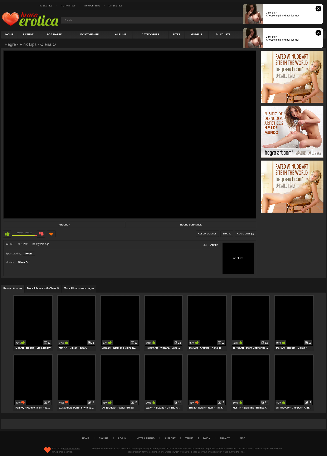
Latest (28, 34)
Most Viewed (89, 34)
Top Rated (54, 34)
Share (227, 233)
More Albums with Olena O (43, 288)
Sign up (103, 438)
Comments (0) (245, 233)
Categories (150, 34)
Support (169, 438)
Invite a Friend (145, 438)
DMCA (206, 438)
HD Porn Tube (68, 5)
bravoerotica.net (71, 448)
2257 (242, 438)
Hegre (64, 224)
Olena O (23, 262)
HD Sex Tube (45, 5)
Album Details (207, 233)
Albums (121, 34)
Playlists (223, 34)
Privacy (225, 438)
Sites (176, 34)
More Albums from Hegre (79, 288)
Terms (189, 438)
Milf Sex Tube (115, 5)
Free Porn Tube (92, 5)
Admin (214, 244)
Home (9, 34)
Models (196, 34)
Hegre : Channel (191, 224)
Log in (122, 438)
